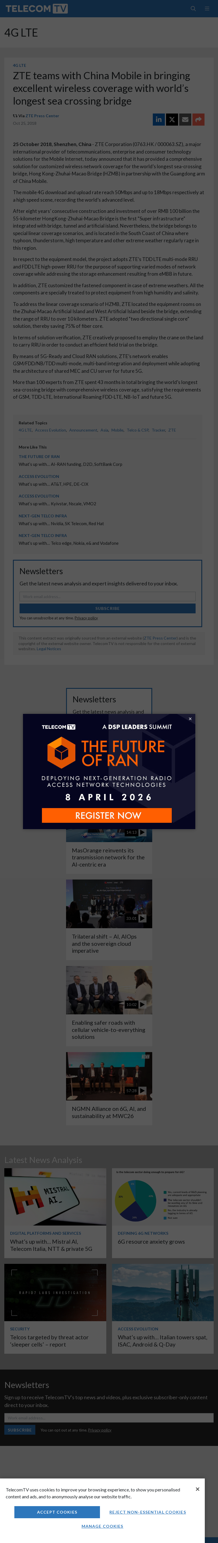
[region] (102, 1510)
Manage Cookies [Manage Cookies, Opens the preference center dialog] (103, 1526)
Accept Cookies (57, 1512)
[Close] (197, 1489)
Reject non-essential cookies (147, 1512)
